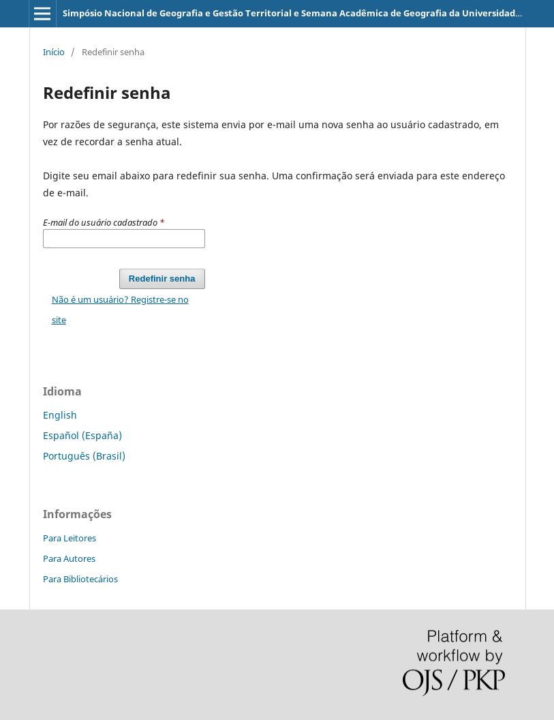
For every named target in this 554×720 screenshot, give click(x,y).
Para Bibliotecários (80, 579)
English (60, 414)
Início (54, 52)
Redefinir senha (162, 278)
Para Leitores (69, 538)
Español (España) (82, 435)
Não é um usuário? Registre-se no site (120, 309)
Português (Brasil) (84, 455)
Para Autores (69, 558)
